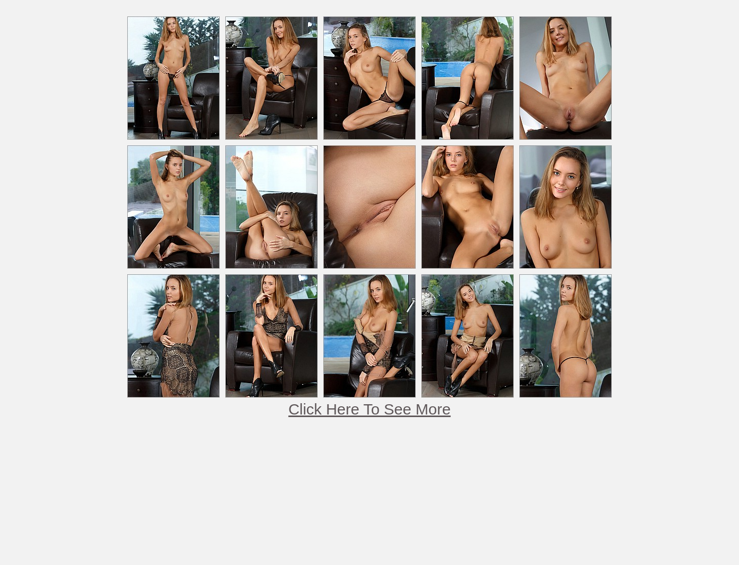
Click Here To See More (369, 409)
